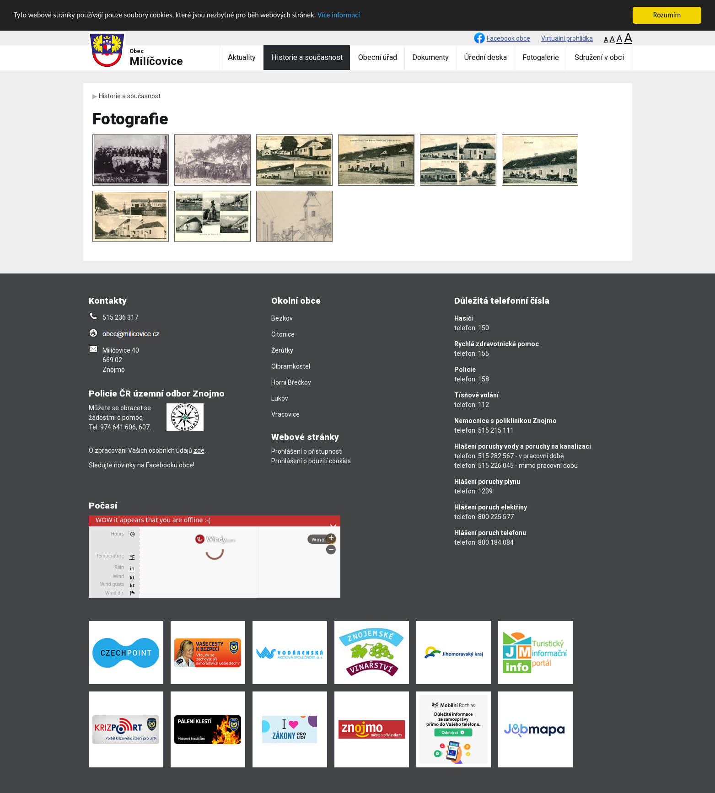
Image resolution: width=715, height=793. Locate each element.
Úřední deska (485, 57)
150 (483, 328)
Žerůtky (282, 350)
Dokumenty (430, 57)
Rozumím (667, 15)
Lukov (279, 398)
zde (199, 450)
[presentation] (214, 556)
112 (483, 404)
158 (483, 379)
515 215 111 (496, 430)
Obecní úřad (377, 57)
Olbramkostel (290, 366)
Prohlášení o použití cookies (311, 461)
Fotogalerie (540, 57)
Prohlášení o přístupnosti (307, 451)
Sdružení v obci (599, 57)
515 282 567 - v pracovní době (521, 456)
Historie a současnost (307, 57)
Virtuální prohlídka (567, 38)
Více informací (338, 15)
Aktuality (242, 57)
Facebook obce (508, 38)
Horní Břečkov (291, 382)
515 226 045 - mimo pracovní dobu (528, 465)
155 (483, 353)
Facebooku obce (169, 465)
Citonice (283, 334)
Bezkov (282, 318)
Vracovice (285, 414)
